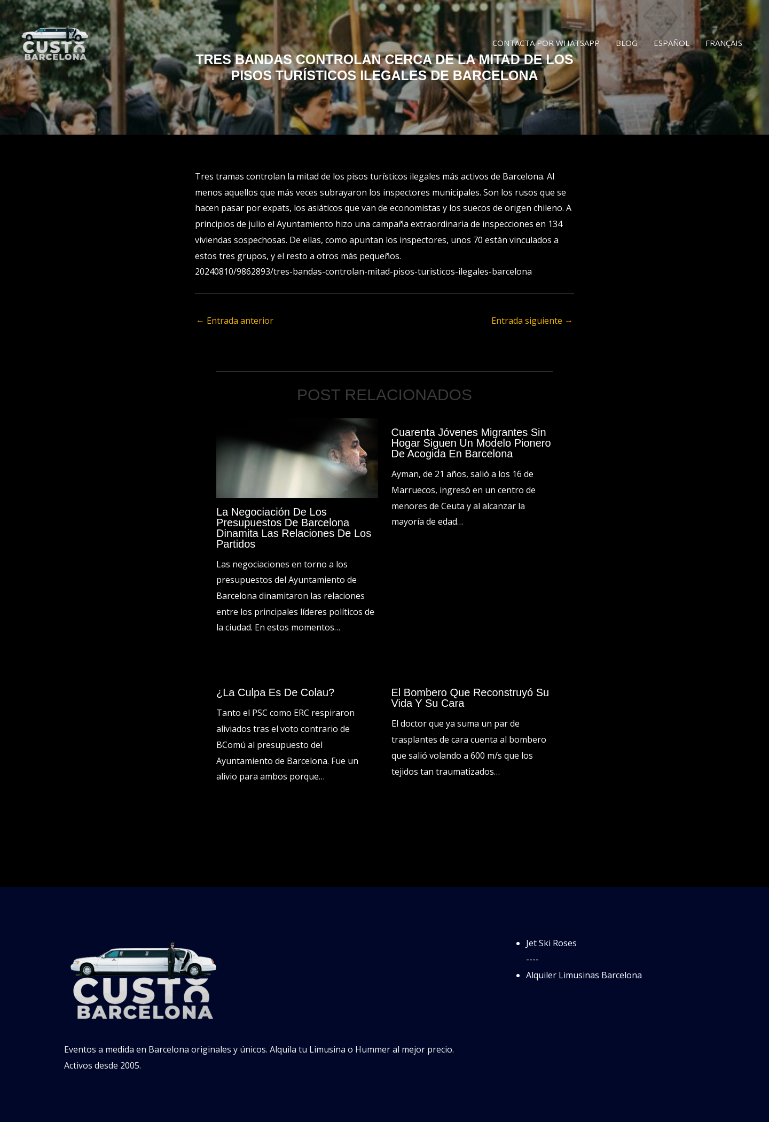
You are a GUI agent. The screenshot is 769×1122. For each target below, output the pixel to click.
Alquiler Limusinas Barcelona (584, 975)
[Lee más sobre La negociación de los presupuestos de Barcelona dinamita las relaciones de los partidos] (297, 457)
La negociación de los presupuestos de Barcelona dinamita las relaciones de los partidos (293, 528)
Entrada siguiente (532, 320)
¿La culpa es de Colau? (275, 692)
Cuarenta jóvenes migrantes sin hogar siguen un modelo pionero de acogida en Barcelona (471, 442)
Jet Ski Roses (551, 943)
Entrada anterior (234, 320)
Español (671, 42)
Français (723, 42)
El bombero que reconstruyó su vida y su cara (470, 698)
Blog (627, 42)
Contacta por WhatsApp (546, 42)
